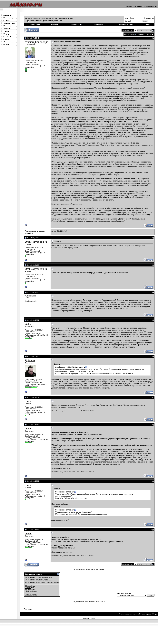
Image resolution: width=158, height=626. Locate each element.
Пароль (127, 21)
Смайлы (28, 588)
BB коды (28, 586)
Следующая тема (96, 569)
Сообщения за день (125, 24)
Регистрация (35, 24)
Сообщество (75, 24)
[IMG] (27, 589)
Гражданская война (66, 18)
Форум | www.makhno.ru (36, 18)
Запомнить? (148, 18)
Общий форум (51, 18)
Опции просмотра (144, 34)
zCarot (92, 618)
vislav (28, 324)
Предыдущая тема (82, 569)
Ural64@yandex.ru (36, 241)
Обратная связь (125, 614)
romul (53, 231)
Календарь (98, 24)
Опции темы (129, 34)
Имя (126, 18)
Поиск (148, 24)
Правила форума (31, 594)
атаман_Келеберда (36, 42)
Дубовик (30, 360)
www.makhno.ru (139, 614)
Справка (54, 24)
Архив (148, 614)
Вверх (155, 614)
